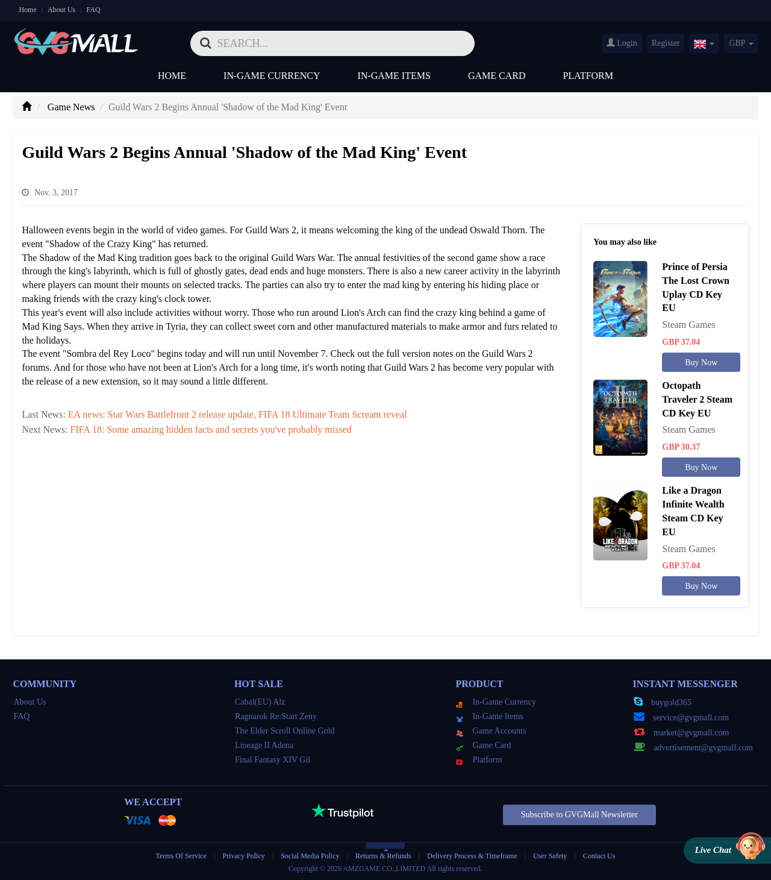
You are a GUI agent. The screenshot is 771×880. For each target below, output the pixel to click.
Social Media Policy (310, 856)
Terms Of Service (181, 856)
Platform (588, 76)
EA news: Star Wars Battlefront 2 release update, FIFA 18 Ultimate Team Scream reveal (237, 414)
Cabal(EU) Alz (260, 701)
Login (622, 43)
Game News (71, 107)
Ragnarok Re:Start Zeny (276, 716)
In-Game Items (394, 76)
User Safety (550, 856)
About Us (61, 9)
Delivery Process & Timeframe (472, 856)
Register (666, 43)
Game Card (497, 76)
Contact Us (599, 856)
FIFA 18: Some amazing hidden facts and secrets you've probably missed (210, 429)
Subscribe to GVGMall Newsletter (579, 814)
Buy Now (701, 362)
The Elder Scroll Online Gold (285, 730)
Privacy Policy (244, 856)
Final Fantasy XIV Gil (272, 759)
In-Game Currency (271, 76)
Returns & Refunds (383, 856)
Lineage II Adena (264, 745)
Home (27, 9)
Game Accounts (491, 731)
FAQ (93, 9)
